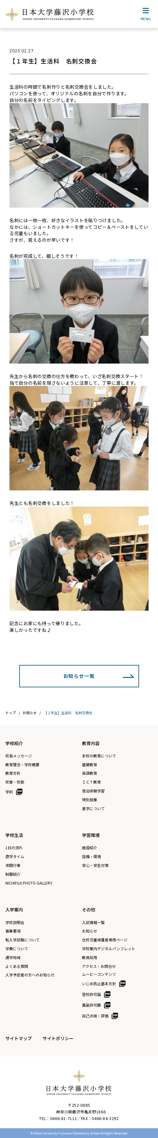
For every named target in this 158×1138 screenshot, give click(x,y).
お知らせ (89, 931)
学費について (16, 948)
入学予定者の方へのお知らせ (30, 975)
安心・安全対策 (95, 865)
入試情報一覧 (93, 922)
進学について (93, 808)
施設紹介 (89, 847)
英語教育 (89, 773)
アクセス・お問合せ (99, 966)
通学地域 (12, 957)
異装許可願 (91, 1005)
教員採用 (89, 957)
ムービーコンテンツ (99, 974)
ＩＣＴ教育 (91, 782)
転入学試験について (22, 940)
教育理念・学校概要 (22, 764)
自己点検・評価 (95, 1015)
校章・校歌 (14, 782)
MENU (146, 15)
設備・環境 (91, 856)
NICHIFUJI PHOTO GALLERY (28, 883)
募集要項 (12, 931)
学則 (9, 791)
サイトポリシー (58, 1038)
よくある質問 (16, 966)
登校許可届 (91, 994)
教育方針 (12, 773)
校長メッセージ (18, 756)
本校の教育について (99, 756)
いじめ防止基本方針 (99, 983)
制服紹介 (12, 874)
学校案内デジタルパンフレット (108, 948)
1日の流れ (14, 847)
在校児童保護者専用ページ (104, 940)
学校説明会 (14, 922)
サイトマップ (18, 1038)
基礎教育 (89, 764)
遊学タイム (14, 856)
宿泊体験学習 (93, 791)
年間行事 (12, 865)
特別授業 (89, 799)
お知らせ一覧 (79, 675)
